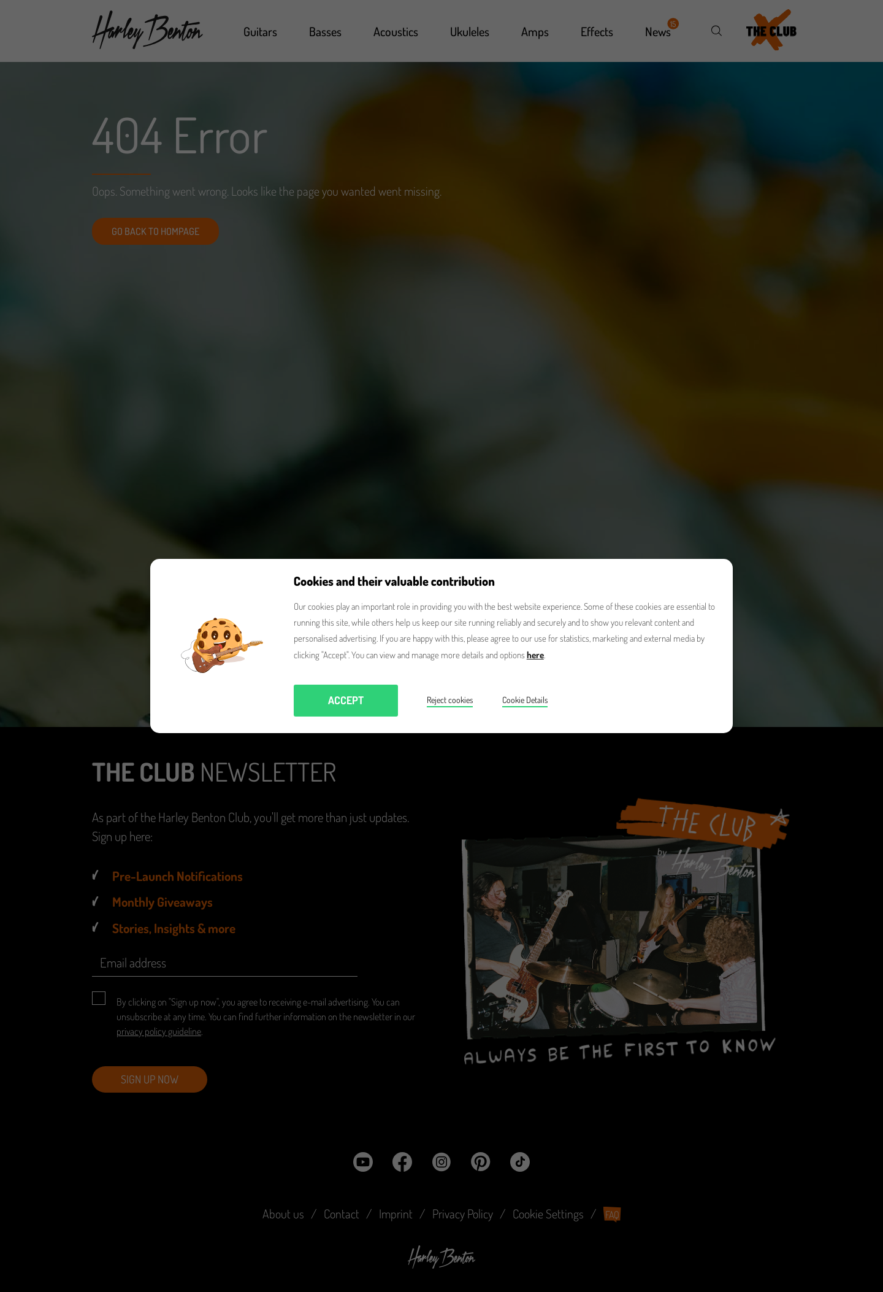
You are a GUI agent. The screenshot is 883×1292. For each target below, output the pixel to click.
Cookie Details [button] (525, 699)
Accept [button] (346, 700)
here (535, 655)
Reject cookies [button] (450, 699)
